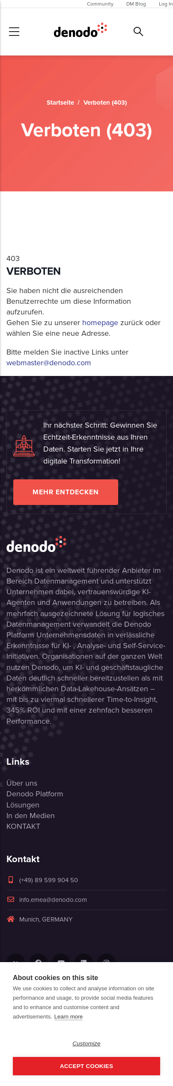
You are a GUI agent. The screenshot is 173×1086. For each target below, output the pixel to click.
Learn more (68, 1016)
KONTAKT (23, 826)
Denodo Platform (34, 793)
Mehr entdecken (66, 492)
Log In (166, 4)
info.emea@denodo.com (46, 899)
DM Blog (136, 4)
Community (100, 4)
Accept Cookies (86, 1066)
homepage (100, 322)
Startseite (60, 102)
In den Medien (30, 815)
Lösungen (22, 804)
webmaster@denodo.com (48, 362)
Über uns (21, 783)
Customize (86, 1043)
